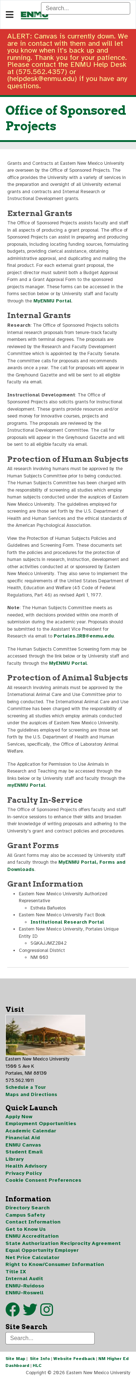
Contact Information (33, 1222)
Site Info (40, 1358)
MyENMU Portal (52, 301)
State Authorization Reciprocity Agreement (63, 1243)
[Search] (85, 8)
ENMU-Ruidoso (24, 1286)
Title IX (15, 1272)
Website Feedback (74, 1358)
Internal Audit (24, 1278)
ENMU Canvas (23, 1145)
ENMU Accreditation (32, 1236)
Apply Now (18, 1117)
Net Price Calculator (32, 1257)
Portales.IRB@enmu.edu (84, 636)
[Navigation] (9, 14)
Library (14, 1159)
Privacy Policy (23, 1173)
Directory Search (27, 1208)
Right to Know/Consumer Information (54, 1264)
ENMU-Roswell (24, 1293)
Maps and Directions (31, 1095)
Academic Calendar (30, 1131)
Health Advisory (26, 1166)
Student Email (24, 1152)
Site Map (15, 1358)
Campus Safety (25, 1215)
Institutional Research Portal (67, 922)
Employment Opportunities (40, 1123)
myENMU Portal (26, 785)
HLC (37, 1365)
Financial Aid (22, 1138)
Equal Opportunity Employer (42, 1250)
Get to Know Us (25, 1229)
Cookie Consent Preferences (43, 1180)
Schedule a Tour (25, 1087)
